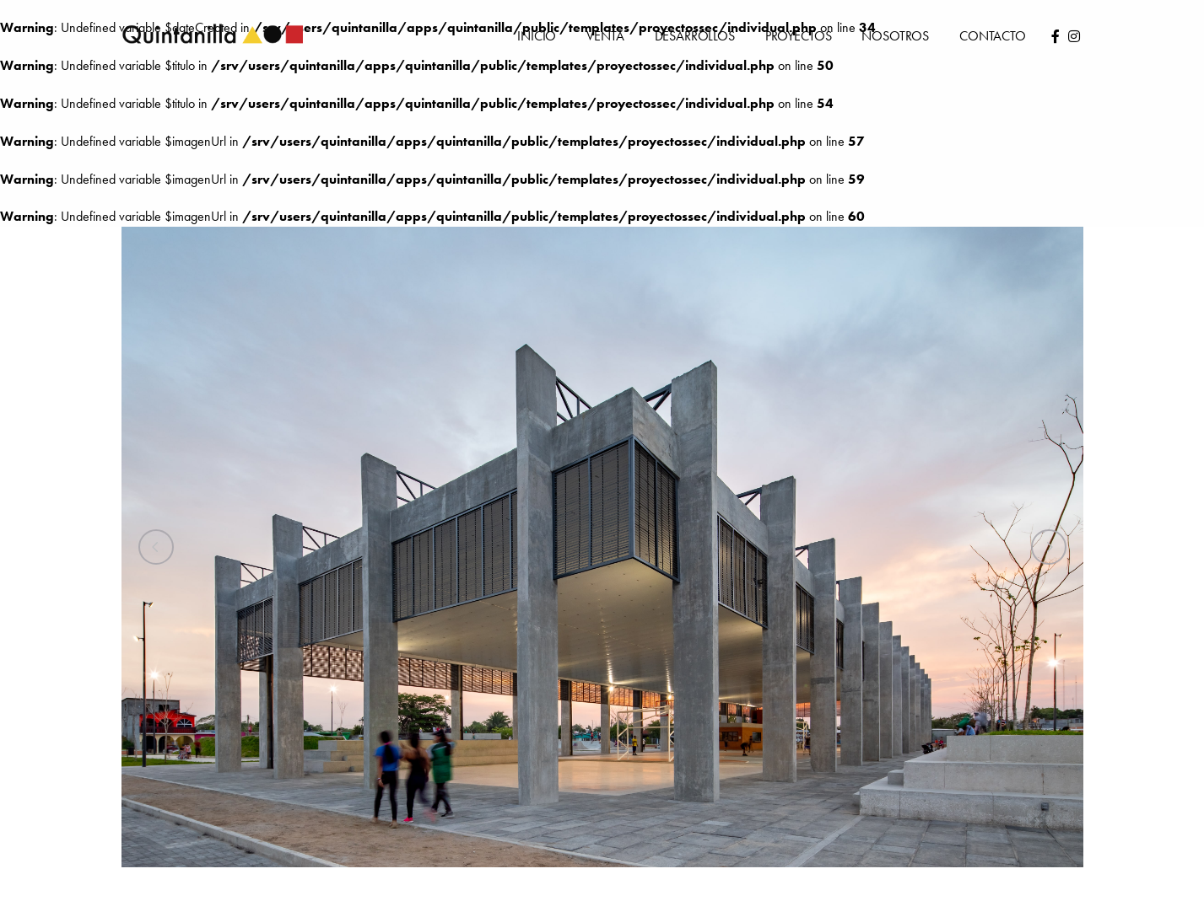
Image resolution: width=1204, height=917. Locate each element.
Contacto (992, 36)
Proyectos (790, 36)
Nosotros (892, 36)
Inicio (513, 36)
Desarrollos (679, 36)
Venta (583, 36)
